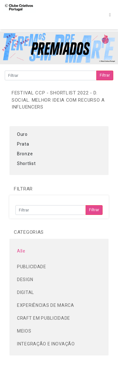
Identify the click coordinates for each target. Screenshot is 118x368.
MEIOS (24, 330)
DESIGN (25, 279)
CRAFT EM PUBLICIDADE (43, 318)
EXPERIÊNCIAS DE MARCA (45, 305)
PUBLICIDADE (31, 266)
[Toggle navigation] (110, 14)
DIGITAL (25, 292)
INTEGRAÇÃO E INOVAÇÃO (46, 343)
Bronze (25, 153)
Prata (23, 144)
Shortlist (26, 163)
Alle (21, 250)
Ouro (22, 134)
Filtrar (105, 75)
